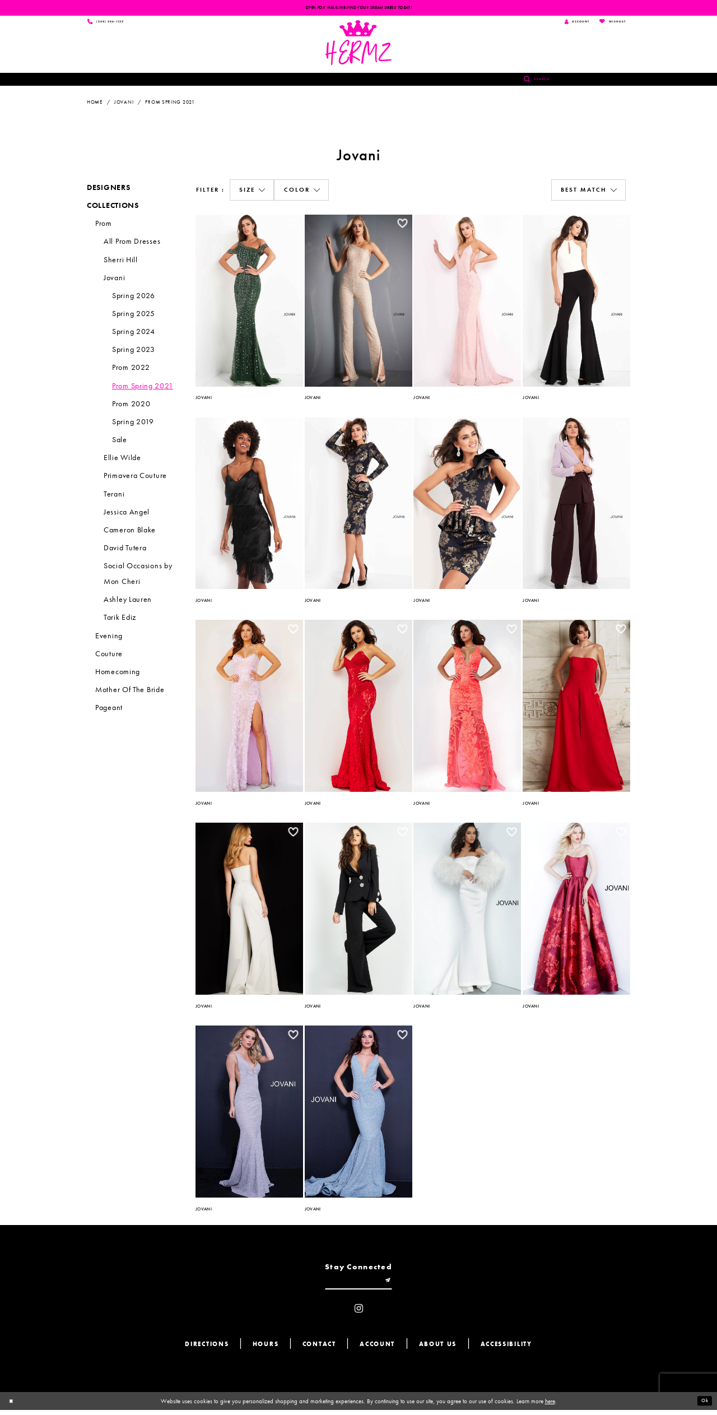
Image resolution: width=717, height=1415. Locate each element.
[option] (249, 301)
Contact (319, 1349)
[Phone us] (110, 22)
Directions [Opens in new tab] (207, 1349)
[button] (252, 192)
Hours (266, 1349)
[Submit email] (393, 1284)
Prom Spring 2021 (169, 103)
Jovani (123, 103)
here (550, 1406)
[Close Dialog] (12, 1406)
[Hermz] (358, 44)
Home (95, 103)
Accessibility (506, 1349)
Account (377, 1349)
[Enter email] (358, 1284)
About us (438, 1349)
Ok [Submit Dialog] (703, 1406)
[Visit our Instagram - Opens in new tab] (359, 1314)
